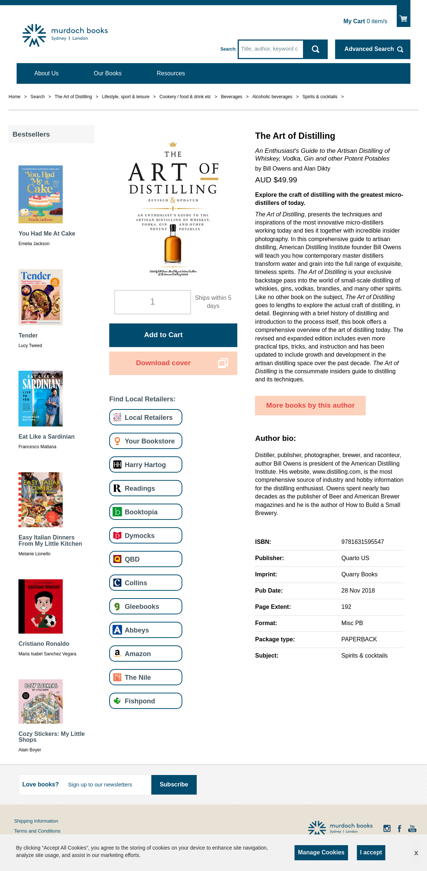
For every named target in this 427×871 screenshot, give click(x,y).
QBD (132, 559)
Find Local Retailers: (142, 399)
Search (227, 49)
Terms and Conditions (37, 831)
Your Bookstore (150, 441)
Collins (136, 583)
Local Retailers (149, 417)
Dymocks (140, 535)
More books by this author (310, 405)
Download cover (163, 363)
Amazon (138, 654)
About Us (46, 73)
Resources (171, 73)
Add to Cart (163, 335)
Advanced (369, 49)
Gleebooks (142, 606)
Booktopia (141, 512)
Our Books (108, 73)
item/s (365, 21)
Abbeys (137, 630)
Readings (140, 488)
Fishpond (140, 701)
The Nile (138, 677)
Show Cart (403, 15)
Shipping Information (36, 821)
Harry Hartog (145, 465)
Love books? (41, 784)
